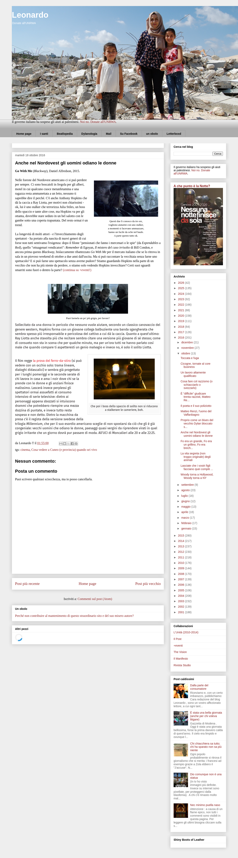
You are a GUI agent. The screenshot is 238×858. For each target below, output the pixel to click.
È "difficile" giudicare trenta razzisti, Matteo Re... (196, 397)
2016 (181, 337)
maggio (186, 506)
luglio (185, 495)
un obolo (152, 133)
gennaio (186, 528)
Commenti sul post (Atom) (95, 599)
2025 (181, 288)
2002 (181, 606)
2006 (181, 584)
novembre (187, 347)
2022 (181, 304)
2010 (181, 562)
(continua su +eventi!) (77, 270)
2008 (181, 573)
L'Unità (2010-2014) (186, 632)
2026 (181, 282)
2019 (181, 321)
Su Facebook (128, 133)
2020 (181, 315)
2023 (181, 299)
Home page (23, 133)
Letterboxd (174, 133)
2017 (181, 332)
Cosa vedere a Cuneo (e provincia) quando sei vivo (64, 449)
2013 (181, 546)
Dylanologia (89, 133)
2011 (181, 557)
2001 (181, 612)
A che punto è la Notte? (192, 186)
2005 (181, 590)
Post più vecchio (148, 584)
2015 (181, 535)
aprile (185, 512)
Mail (108, 133)
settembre (187, 484)
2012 (181, 551)
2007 (181, 579)
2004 (181, 595)
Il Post (177, 639)
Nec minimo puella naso (205, 805)
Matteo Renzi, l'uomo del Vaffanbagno (196, 413)
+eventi (178, 645)
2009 (181, 568)
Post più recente (27, 584)
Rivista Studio (182, 665)
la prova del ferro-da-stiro (52, 361)
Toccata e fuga (190, 358)
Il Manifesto (181, 658)
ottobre (186, 353)
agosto (185, 490)
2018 (181, 326)
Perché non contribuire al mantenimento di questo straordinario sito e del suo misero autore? (74, 615)
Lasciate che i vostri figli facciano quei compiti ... (197, 467)
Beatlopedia (65, 133)
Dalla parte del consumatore (199, 687)
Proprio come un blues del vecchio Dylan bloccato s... (197, 423)
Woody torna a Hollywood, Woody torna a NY (197, 476)
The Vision (180, 652)
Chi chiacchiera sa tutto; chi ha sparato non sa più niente (206, 747)
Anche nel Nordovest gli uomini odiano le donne (197, 434)
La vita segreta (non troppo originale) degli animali (196, 457)
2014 (181, 541)
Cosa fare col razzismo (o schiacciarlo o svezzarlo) (197, 385)
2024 (181, 293)
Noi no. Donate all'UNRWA (98, 121)
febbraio (186, 523)
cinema (25, 449)
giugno (185, 501)
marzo (185, 517)
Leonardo (30, 14)
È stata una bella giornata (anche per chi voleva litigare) (206, 716)
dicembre (187, 342)
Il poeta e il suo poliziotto (196, 405)
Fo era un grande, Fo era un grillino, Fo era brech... (196, 445)
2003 (181, 601)
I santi (44, 133)
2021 (181, 310)
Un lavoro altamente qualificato (193, 374)
